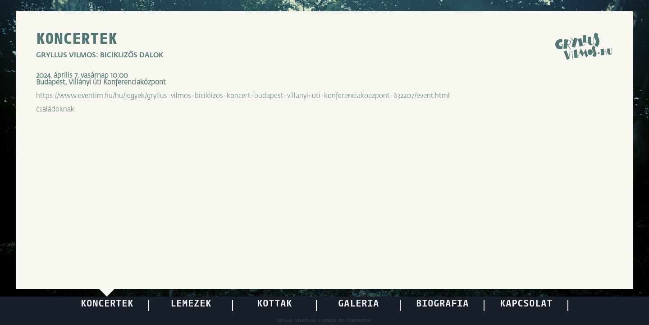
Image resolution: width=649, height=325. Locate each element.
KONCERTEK (76, 39)
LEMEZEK (190, 304)
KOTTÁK (274, 304)
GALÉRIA (358, 304)
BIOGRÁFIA (442, 304)
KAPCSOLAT (526, 304)
